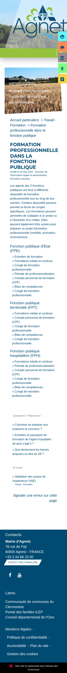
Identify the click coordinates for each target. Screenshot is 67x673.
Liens (10, 593)
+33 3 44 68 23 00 (19, 557)
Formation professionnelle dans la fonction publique (28, 130)
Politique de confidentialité (27, 637)
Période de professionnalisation (34, 273)
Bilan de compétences (29, 286)
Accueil (15, 91)
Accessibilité (16, 646)
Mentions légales (18, 629)
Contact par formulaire (23, 562)
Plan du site (39, 646)
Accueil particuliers (25, 120)
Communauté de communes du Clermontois (29, 604)
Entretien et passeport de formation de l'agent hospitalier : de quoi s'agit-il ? (32, 439)
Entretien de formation (29, 256)
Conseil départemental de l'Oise (29, 617)
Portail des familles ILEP (24, 612)
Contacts (13, 534)
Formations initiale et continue (34, 260)
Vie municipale (37, 91)
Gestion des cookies (22, 654)
